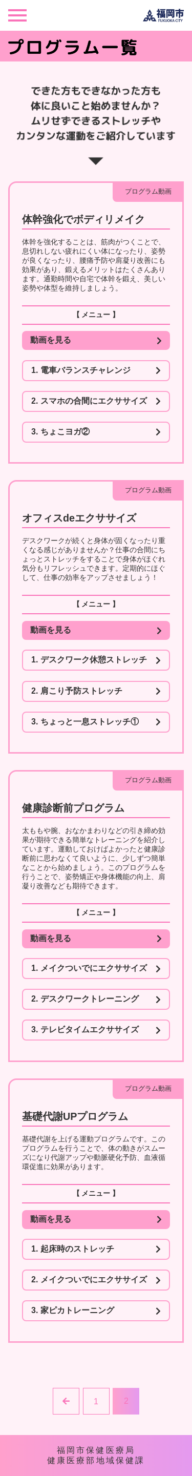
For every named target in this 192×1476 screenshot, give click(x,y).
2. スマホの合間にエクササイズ (96, 401)
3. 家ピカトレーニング (96, 1310)
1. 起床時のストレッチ (96, 1249)
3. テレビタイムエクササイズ (96, 1029)
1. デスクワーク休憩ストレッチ (96, 659)
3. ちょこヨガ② (96, 431)
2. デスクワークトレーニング (96, 999)
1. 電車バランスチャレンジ (96, 370)
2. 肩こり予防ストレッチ (96, 691)
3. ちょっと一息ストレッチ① (96, 721)
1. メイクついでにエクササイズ (96, 968)
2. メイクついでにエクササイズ (96, 1279)
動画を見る (96, 340)
